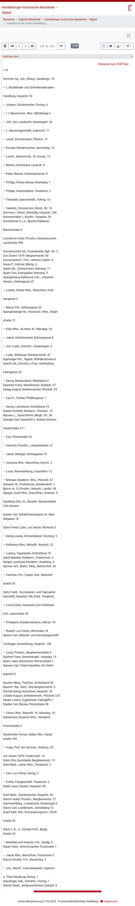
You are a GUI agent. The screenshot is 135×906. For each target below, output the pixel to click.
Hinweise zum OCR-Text (113, 64)
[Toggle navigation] (128, 35)
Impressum (110, 901)
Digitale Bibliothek (30, 19)
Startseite (9, 19)
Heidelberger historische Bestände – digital (71, 19)
